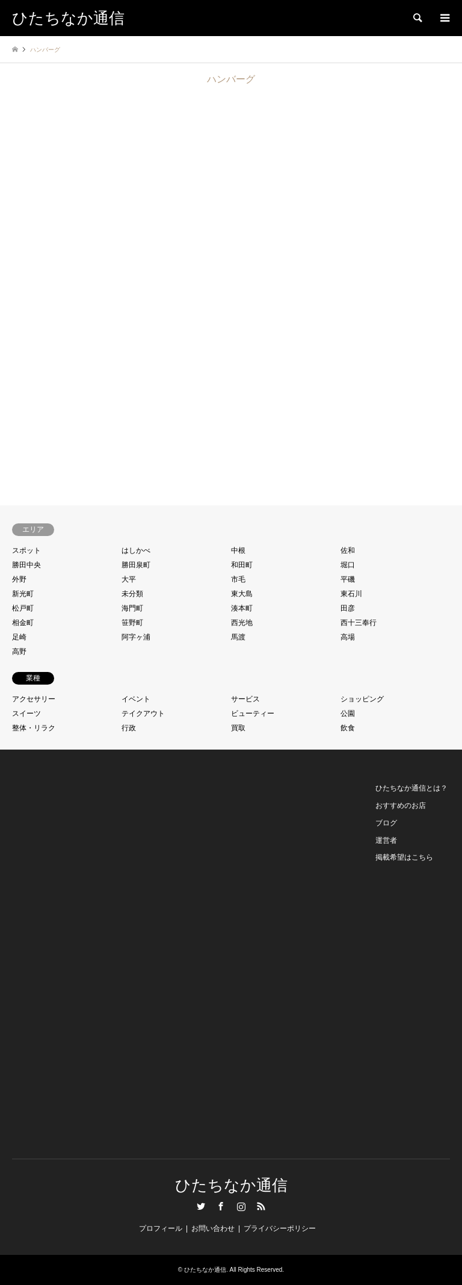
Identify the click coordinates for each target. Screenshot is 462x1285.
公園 (347, 713)
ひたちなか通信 (231, 1185)
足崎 (19, 637)
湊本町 (242, 608)
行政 (129, 728)
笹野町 (132, 622)
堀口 (347, 565)
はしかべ (136, 550)
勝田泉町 (136, 565)
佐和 (347, 550)
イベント (136, 699)
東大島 (242, 594)
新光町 (23, 594)
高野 (19, 651)
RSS (261, 1206)
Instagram (241, 1206)
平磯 (347, 579)
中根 (238, 550)
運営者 (386, 840)
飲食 (347, 728)
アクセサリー (33, 699)
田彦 (347, 608)
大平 (129, 579)
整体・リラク (33, 728)
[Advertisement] (67, 960)
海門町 (132, 608)
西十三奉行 (358, 622)
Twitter (201, 1206)
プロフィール (160, 1228)
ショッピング (362, 699)
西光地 (242, 622)
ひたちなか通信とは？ (411, 788)
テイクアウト (143, 713)
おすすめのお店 (400, 805)
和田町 (242, 565)
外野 (19, 579)
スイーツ (26, 713)
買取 (238, 728)
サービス (245, 699)
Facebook (221, 1206)
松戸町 (23, 608)
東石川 (351, 594)
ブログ (386, 823)
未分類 (132, 594)
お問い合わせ (213, 1228)
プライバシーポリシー (280, 1228)
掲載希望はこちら (404, 857)
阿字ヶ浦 (136, 637)
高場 (347, 637)
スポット (26, 550)
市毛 (238, 579)
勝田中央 (26, 565)
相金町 (23, 622)
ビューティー (252, 713)
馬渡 (238, 637)
